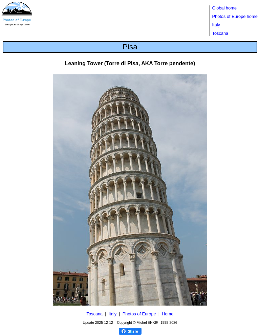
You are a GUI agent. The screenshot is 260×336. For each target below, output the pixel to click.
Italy (216, 24)
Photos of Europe (139, 313)
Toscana (220, 33)
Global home (224, 7)
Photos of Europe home (235, 16)
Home (167, 313)
